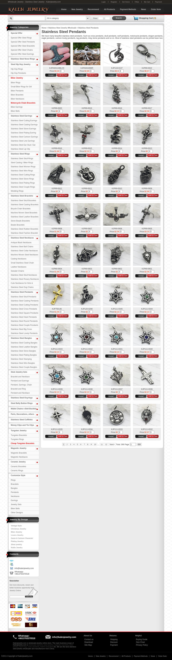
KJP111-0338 (87, 389)
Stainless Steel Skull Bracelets (23, 200)
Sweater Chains (17, 271)
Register (114, 2)
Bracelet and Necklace (20, 377)
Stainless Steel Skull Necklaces (24, 275)
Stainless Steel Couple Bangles (24, 367)
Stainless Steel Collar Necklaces (24, 251)
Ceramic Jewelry (18, 462)
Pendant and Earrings (20, 381)
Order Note (156, 9)
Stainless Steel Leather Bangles (24, 347)
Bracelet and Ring (18, 389)
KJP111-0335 (57, 429)
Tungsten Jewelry (18, 430)
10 (95, 444)
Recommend (93, 9)
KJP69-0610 (117, 188)
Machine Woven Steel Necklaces (24, 255)
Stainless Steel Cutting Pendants (24, 305)
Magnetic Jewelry (18, 448)
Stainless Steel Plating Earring (23, 133)
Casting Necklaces (18, 259)
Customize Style (18, 475)
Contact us (88, 639)
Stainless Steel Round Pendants (24, 321)
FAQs (137, 2)
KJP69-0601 (147, 269)
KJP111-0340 (147, 349)
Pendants (15, 492)
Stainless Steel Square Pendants (24, 313)
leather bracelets (46, 647)
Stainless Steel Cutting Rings (23, 175)
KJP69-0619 (87, 108)
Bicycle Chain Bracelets (20, 209)
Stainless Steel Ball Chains (22, 247)
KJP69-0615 (87, 148)
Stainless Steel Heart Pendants (24, 317)
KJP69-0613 (147, 148)
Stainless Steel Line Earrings (23, 141)
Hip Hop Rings (17, 69)
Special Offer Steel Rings (21, 38)
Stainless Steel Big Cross (21, 329)
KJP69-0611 (87, 188)
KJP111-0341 (117, 349)
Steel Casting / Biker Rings (22, 162)
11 (102, 444)
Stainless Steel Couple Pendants (24, 325)
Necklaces (15, 496)
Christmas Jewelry (18, 529)
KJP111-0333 (117, 429)
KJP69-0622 (147, 68)
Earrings (14, 500)
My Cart (147, 2)
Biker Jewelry (17, 78)
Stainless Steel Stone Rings (22, 179)
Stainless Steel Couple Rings (23, 187)
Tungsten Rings (17, 439)
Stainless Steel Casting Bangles (24, 343)
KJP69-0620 (57, 108)
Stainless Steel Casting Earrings (24, 125)
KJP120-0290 (87, 309)
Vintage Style (16, 526)
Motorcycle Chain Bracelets (23, 103)
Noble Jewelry (17, 547)
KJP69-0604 (57, 269)
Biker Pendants (17, 91)
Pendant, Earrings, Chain (21, 385)
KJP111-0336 (147, 389)
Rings (13, 480)
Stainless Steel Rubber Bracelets (24, 229)
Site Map (88, 645)
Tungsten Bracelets (19, 435)
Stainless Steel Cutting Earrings (24, 120)
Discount (114, 642)
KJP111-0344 (147, 309)
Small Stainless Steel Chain (22, 263)
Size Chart (140, 642)
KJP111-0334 (87, 429)
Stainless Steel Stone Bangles (23, 351)
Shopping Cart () (147, 18)
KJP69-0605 (147, 229)
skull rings (23, 647)
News (143, 9)
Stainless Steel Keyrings (22, 398)
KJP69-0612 (57, 188)
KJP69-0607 (87, 229)
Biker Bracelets (17, 95)
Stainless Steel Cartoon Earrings (24, 137)
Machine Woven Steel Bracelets (24, 213)
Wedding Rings (17, 191)
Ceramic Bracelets (18, 466)
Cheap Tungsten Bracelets (22, 443)
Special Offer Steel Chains (22, 50)
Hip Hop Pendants (18, 73)
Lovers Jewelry (17, 535)
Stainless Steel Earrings (21, 116)
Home (63, 9)
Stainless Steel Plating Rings (23, 183)
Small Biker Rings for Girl (21, 87)
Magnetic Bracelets (19, 453)
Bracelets (15, 484)
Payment (158, 2)
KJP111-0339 (57, 389)
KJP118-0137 (117, 68)
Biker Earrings (17, 107)
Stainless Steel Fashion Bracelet (24, 233)
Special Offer (16, 33)
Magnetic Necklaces (19, 457)
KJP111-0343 (57, 349)
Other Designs (17, 512)
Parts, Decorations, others (22, 414)
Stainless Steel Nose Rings (23, 59)
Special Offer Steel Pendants (23, 42)
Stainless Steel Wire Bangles (23, 363)
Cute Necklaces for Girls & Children (22, 283)
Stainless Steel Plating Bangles (24, 355)
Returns (112, 636)
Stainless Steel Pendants (22, 292)
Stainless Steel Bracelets (22, 196)
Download (88, 642)
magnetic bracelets (61, 645)
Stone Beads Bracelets (20, 221)
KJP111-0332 (147, 429)
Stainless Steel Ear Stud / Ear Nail (23, 145)
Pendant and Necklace (20, 393)
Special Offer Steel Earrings (22, 54)
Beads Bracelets (17, 225)
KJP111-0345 (117, 309)
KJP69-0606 (117, 229)
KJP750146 (57, 309)
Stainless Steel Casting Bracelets (24, 204)
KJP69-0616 (57, 148)
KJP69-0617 (147, 108)
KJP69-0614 (117, 148)
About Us (88, 636)
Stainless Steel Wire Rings (22, 171)
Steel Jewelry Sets (19, 372)
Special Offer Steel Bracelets (23, 46)
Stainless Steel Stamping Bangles (21, 359)
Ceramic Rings (17, 470)
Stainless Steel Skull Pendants (23, 297)
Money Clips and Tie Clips (22, 425)
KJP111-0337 (117, 389)
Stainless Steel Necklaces (22, 238)
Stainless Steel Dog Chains (22, 287)
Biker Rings (15, 83)
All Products (109, 9)
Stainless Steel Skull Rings (22, 158)
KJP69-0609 (147, 188)
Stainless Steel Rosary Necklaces (25, 279)
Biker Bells (15, 111)
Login (103, 2)
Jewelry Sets (16, 504)
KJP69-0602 (117, 269)
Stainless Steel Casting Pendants (24, 301)
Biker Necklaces (17, 99)
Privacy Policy (142, 645)
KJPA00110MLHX (56, 68)
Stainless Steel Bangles (21, 338)
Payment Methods (128, 9)
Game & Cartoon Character (22, 538)
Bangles (14, 488)
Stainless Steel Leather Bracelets (24, 217)
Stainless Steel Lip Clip (20, 149)
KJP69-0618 (117, 108)
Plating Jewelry (17, 541)
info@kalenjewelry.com (24, 568)
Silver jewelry (16, 544)
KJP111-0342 (87, 349)
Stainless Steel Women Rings (23, 167)
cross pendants (34, 647)
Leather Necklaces (18, 267)
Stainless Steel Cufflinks (22, 420)
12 (106, 444)
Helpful (138, 636)
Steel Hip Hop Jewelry (20, 64)
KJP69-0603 (87, 269)
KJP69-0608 (57, 229)
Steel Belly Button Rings (22, 403)
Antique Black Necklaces (21, 242)
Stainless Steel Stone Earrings (23, 129)
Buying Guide (141, 639)
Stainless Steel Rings (20, 154)
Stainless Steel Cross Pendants (24, 309)
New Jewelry (77, 9)
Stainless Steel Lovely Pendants (24, 333)
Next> (112, 444)
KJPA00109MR (87, 68)
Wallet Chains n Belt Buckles (23, 409)
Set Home (126, 2)
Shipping (114, 639)
